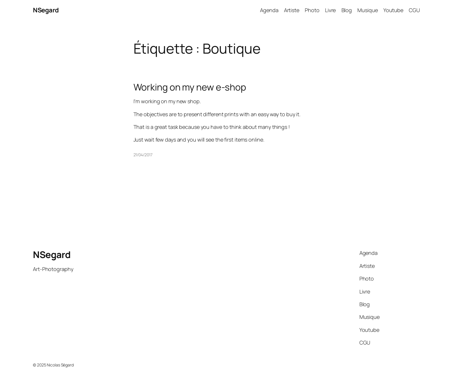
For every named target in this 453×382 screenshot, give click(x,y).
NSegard (46, 10)
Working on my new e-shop (189, 87)
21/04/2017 (143, 154)
